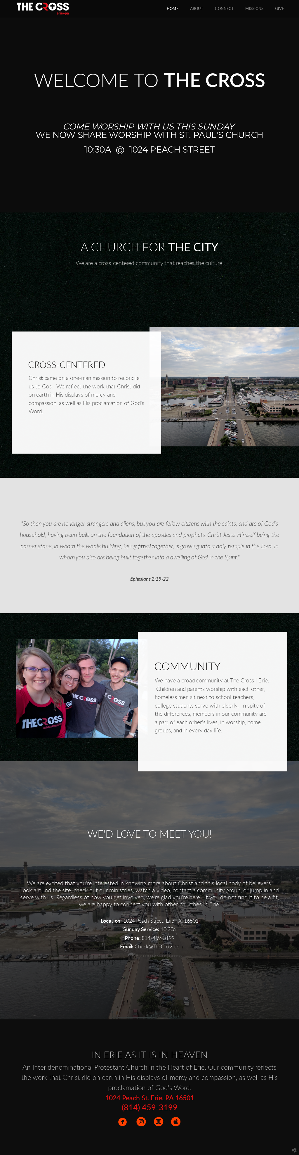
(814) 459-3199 (150, 1108)
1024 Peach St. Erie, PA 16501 (149, 1098)
